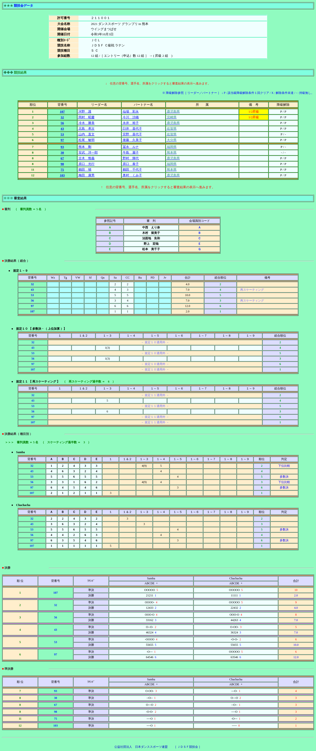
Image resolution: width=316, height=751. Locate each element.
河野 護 (84, 111)
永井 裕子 (130, 123)
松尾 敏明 (86, 140)
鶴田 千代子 (132, 169)
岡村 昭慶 (86, 117)
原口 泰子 (130, 164)
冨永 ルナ (130, 147)
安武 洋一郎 (88, 152)
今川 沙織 (130, 117)
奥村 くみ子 (132, 175)
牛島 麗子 (130, 152)
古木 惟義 (86, 158)
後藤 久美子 (132, 140)
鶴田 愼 (84, 169)
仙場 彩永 (130, 111)
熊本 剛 (84, 147)
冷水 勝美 (86, 123)
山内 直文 (86, 134)
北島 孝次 (86, 128)
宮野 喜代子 (132, 134)
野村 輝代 (130, 158)
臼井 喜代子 (132, 128)
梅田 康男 (86, 175)
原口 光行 (86, 164)
